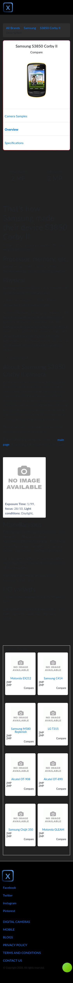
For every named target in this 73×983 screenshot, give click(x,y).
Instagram (9, 903)
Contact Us (12, 960)
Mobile (9, 929)
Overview (11, 129)
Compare (36, 52)
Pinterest (9, 911)
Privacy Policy (15, 945)
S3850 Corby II (50, 28)
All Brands (13, 28)
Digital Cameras (16, 921)
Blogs (8, 937)
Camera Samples (16, 116)
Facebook (9, 887)
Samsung (30, 28)
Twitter (8, 895)
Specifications (14, 143)
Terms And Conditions (22, 952)
